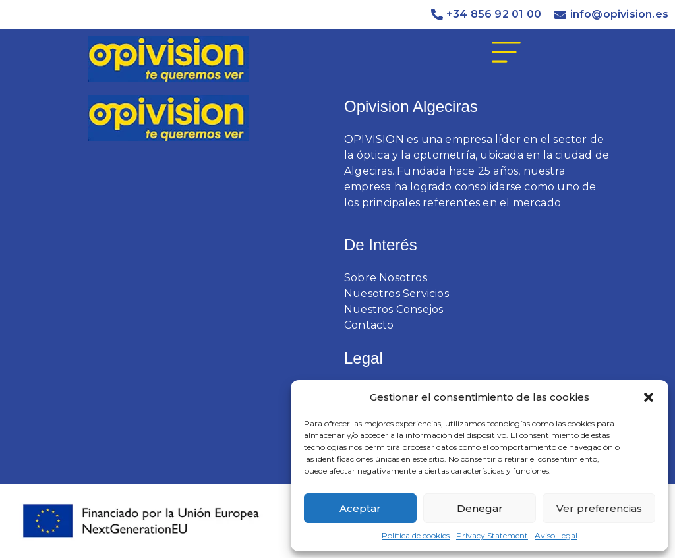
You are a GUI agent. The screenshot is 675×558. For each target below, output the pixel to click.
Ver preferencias (599, 508)
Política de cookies (416, 535)
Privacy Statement (492, 535)
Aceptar (360, 508)
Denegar (480, 508)
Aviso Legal (556, 535)
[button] (648, 397)
